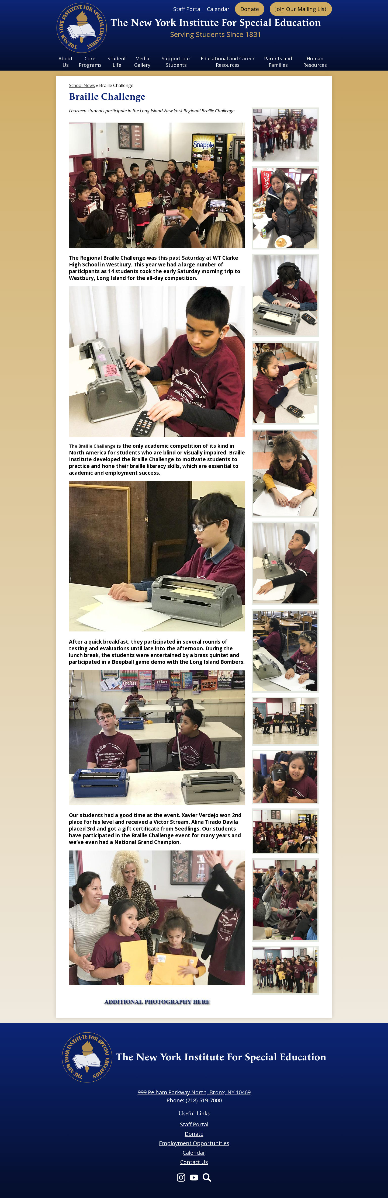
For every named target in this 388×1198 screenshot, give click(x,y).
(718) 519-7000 (204, 1100)
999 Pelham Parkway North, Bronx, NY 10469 (194, 1092)
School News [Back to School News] (82, 85)
